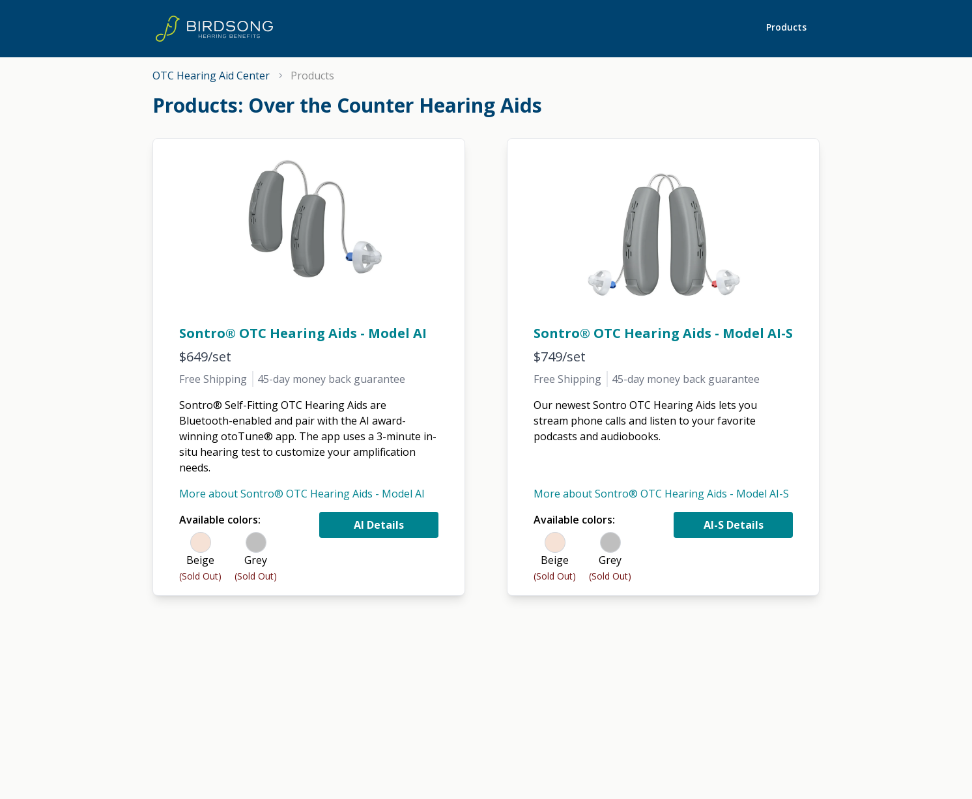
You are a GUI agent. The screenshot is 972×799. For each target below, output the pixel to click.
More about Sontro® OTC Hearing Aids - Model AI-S (661, 493)
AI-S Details (734, 525)
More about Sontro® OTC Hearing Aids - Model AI (302, 493)
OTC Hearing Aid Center (211, 75)
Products (786, 27)
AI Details (379, 525)
